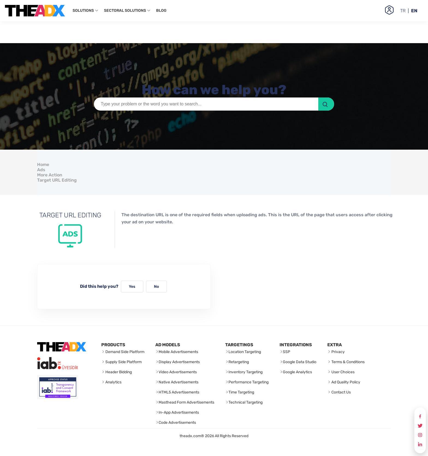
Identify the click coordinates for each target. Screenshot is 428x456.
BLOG (161, 10)
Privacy (338, 352)
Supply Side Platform (123, 362)
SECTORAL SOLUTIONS (127, 10)
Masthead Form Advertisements (186, 402)
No (156, 286)
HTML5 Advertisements (179, 392)
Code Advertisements (177, 422)
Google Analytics (297, 372)
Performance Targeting (248, 382)
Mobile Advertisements (178, 352)
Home (43, 164)
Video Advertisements (178, 372)
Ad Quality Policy (345, 382)
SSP (286, 352)
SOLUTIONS (86, 10)
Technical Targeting (245, 402)
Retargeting (238, 362)
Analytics (113, 382)
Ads (41, 169)
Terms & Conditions (348, 362)
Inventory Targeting (245, 372)
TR (403, 10)
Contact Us (341, 392)
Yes (132, 286)
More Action (49, 174)
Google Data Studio (299, 362)
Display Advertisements (179, 362)
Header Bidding (118, 372)
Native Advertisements (178, 382)
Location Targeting (244, 352)
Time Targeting (241, 392)
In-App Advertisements (179, 412)
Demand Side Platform (124, 352)
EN (414, 10)
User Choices (343, 372)
